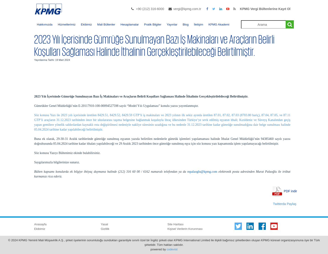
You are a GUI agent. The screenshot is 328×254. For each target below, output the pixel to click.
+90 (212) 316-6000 (150, 9)
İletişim (198, 24)
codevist (172, 249)
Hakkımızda (45, 24)
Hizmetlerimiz (67, 24)
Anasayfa (40, 224)
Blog (186, 24)
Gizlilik (105, 229)
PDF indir (290, 191)
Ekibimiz (86, 24)
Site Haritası (175, 224)
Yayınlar (172, 24)
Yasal (104, 224)
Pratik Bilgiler (152, 24)
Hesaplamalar (129, 24)
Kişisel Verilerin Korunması (185, 229)
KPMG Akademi (218, 24)
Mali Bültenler (106, 24)
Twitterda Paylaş (284, 204)
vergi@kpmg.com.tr (187, 9)
